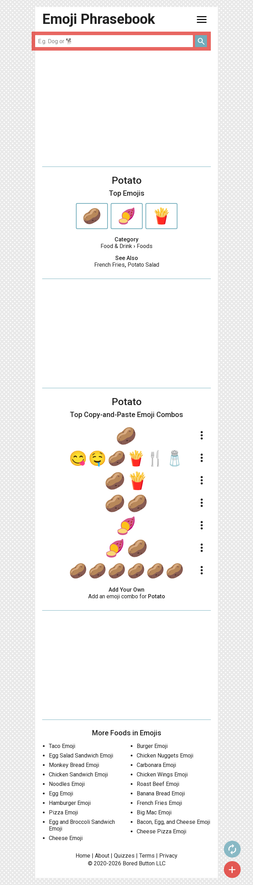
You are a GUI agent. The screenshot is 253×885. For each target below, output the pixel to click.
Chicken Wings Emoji (162, 774)
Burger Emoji (152, 746)
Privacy (168, 855)
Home (83, 855)
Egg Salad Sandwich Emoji (81, 755)
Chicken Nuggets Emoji (165, 755)
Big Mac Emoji (154, 812)
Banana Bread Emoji (161, 793)
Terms (147, 855)
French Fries (109, 264)
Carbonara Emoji (156, 765)
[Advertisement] (126, 108)
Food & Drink (116, 246)
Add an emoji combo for (126, 596)
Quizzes (124, 855)
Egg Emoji (61, 793)
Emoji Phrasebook (98, 19)
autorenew (232, 849)
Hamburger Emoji (70, 803)
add (232, 869)
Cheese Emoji (66, 838)
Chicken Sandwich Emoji (78, 774)
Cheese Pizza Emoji (161, 831)
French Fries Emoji (159, 803)
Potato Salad (143, 264)
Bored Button (139, 863)
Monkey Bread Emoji (74, 765)
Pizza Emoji (63, 812)
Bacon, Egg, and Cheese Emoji (173, 822)
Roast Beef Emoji (158, 784)
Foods (145, 246)
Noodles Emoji (67, 784)
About (102, 855)
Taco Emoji (62, 746)
